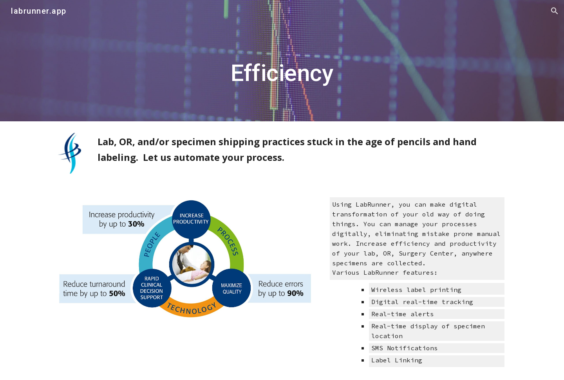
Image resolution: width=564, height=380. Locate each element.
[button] (554, 11)
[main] (282, 60)
